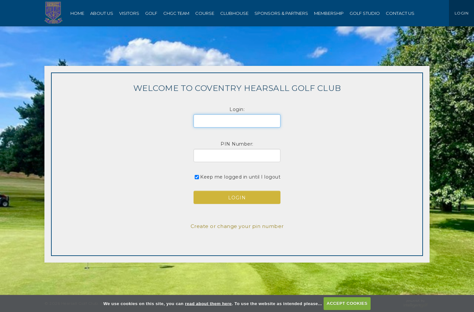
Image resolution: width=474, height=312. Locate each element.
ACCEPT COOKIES (347, 303)
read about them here (208, 303)
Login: (237, 109)
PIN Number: (237, 144)
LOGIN (462, 13)
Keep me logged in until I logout (237, 177)
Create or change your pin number (237, 226)
